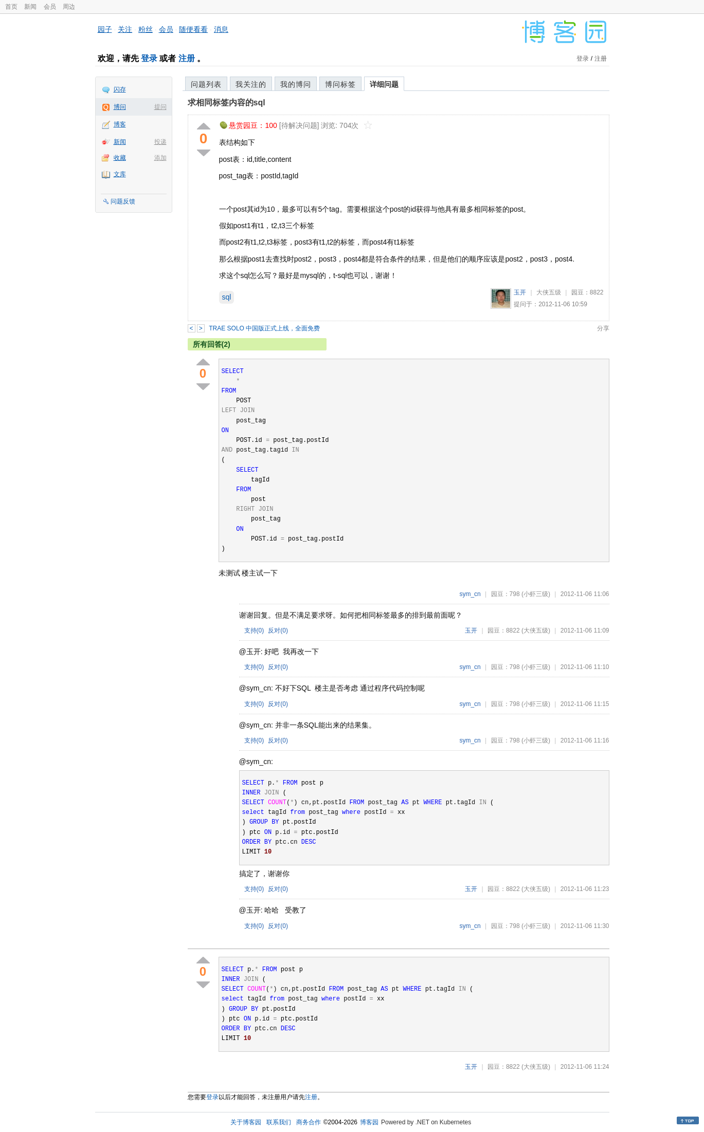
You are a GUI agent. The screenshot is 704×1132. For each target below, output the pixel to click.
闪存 (120, 89)
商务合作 (308, 1122)
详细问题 (384, 84)
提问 (160, 106)
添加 (160, 157)
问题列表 (206, 84)
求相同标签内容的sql (226, 102)
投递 (160, 141)
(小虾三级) (535, 594)
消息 (221, 29)
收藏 (120, 157)
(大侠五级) (535, 630)
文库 (120, 174)
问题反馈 (123, 201)
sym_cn (469, 594)
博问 (120, 106)
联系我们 (278, 1122)
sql (226, 297)
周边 (69, 6)
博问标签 (340, 84)
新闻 (30, 6)
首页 (11, 6)
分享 (603, 328)
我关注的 (251, 84)
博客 (120, 124)
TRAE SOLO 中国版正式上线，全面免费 (264, 328)
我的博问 (295, 84)
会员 (50, 6)
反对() (278, 630)
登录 (149, 58)
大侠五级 (548, 292)
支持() (254, 630)
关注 (125, 29)
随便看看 (193, 29)
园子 (105, 29)
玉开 (520, 292)
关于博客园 (245, 1122)
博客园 (369, 1122)
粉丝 (145, 29)
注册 (186, 58)
